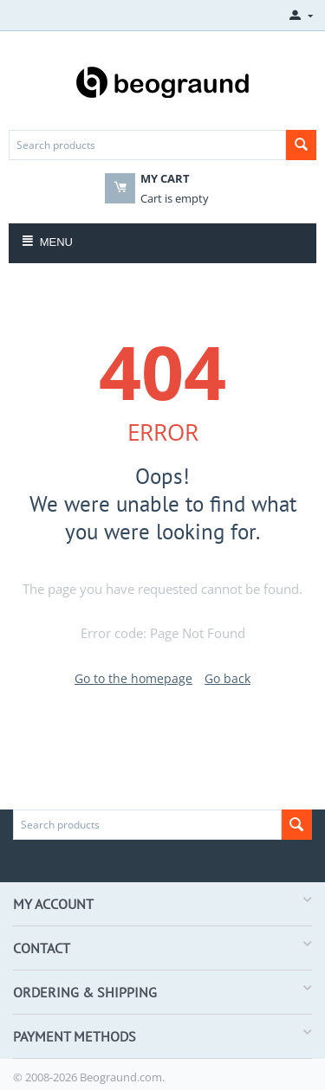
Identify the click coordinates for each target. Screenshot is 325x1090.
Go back (227, 678)
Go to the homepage (133, 678)
